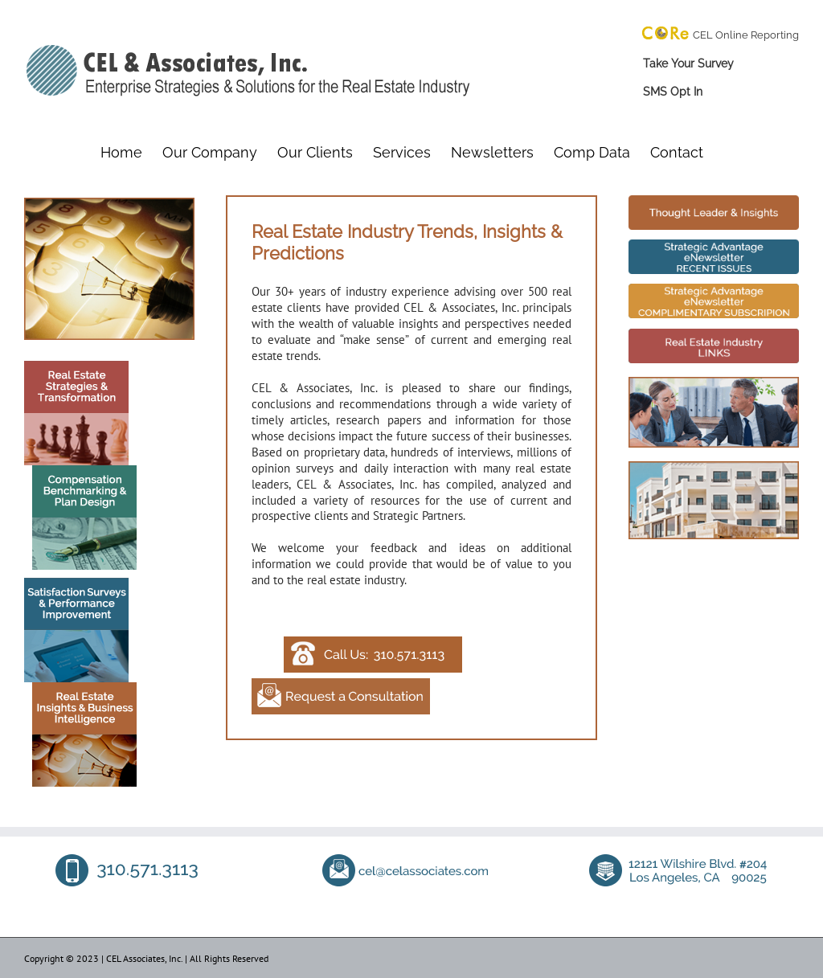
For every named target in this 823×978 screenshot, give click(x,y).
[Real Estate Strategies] (76, 366)
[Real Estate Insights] (80, 688)
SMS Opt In (672, 91)
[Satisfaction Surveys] (76, 583)
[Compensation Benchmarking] (80, 471)
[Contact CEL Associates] (373, 642)
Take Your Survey (688, 63)
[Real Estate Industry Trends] (714, 201)
